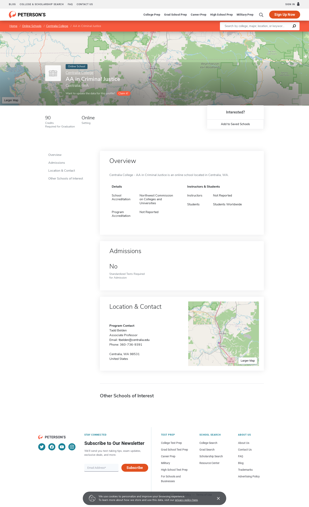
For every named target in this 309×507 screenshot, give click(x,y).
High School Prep (221, 14)
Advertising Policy (249, 476)
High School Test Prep (174, 469)
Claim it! (123, 93)
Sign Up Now (284, 14)
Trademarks (245, 469)
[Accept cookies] (215, 498)
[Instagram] (71, 446)
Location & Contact (61, 170)
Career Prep (198, 14)
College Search (208, 442)
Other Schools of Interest (65, 178)
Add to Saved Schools (235, 124)
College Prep (151, 14)
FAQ (70, 4)
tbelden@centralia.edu (134, 340)
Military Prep (245, 14)
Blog (12, 4)
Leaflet (261, 33)
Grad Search (207, 449)
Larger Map (11, 100)
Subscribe (135, 468)
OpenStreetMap (282, 33)
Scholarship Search (211, 456)
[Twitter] (41, 446)
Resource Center (209, 463)
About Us (243, 442)
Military (165, 463)
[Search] (261, 15)
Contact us (85, 4)
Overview (54, 155)
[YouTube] (61, 446)
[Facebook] (51, 446)
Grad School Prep (175, 14)
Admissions (56, 163)
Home (13, 26)
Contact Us (245, 449)
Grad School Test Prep (174, 449)
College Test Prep (171, 442)
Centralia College (57, 26)
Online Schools (31, 26)
